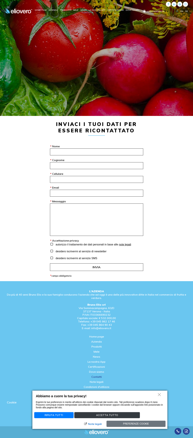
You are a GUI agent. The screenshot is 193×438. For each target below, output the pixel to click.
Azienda (54, 10)
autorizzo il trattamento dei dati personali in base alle (93, 244)
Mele (76, 10)
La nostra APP (97, 10)
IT (177, 11)
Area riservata (153, 11)
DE (186, 11)
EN (182, 11)
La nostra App (96, 361)
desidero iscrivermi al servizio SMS (76, 258)
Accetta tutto (107, 415)
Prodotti (66, 10)
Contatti (87, 12)
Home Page (41, 10)
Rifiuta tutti (54, 415)
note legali (125, 244)
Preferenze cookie (136, 423)
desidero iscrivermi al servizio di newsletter (80, 251)
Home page (96, 336)
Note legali (96, 381)
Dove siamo (132, 10)
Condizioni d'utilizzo (96, 387)
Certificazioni (116, 10)
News (83, 10)
